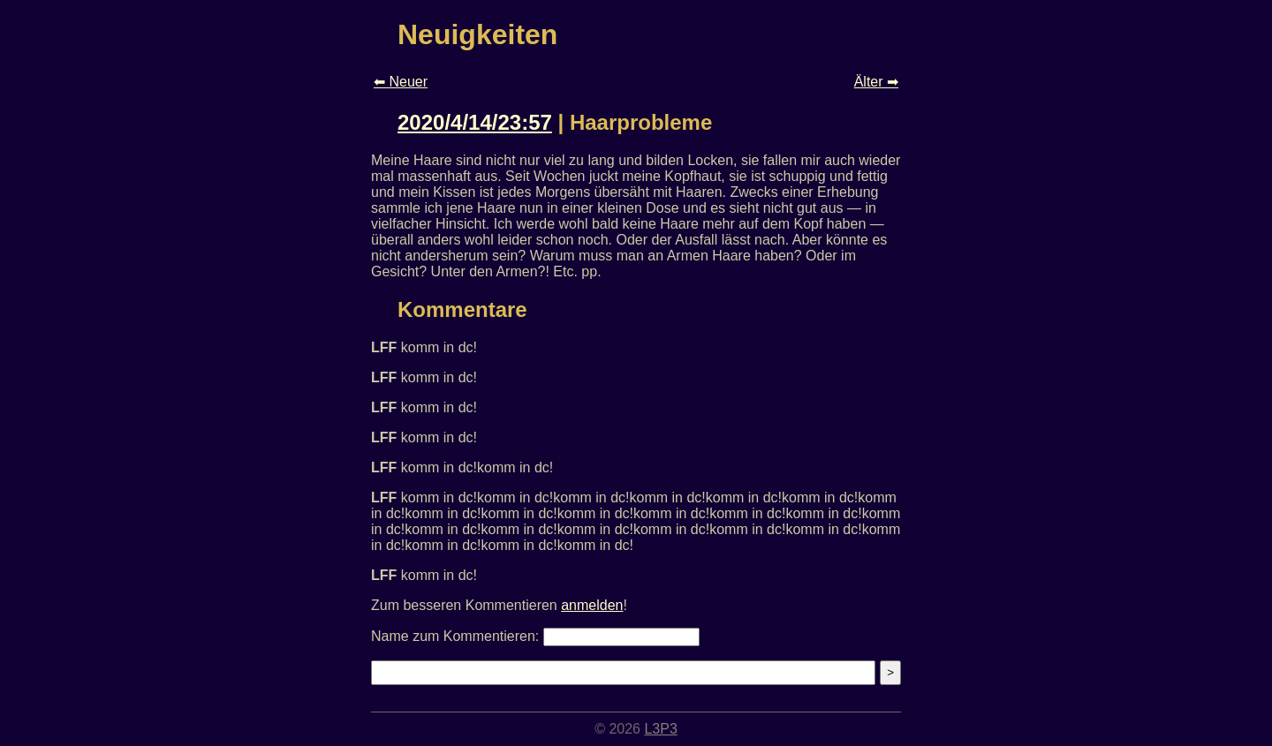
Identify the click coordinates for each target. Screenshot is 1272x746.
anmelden (592, 605)
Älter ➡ (876, 81)
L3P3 (660, 728)
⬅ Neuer (401, 81)
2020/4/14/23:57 (475, 122)
